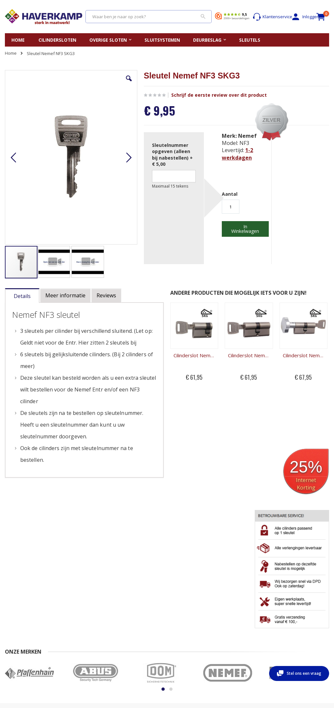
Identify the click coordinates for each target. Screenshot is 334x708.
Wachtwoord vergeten (250, 619)
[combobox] (148, 16)
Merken (179, 625)
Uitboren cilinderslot (136, 632)
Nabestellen (63, 606)
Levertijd (13, 625)
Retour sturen (65, 613)
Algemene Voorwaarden (75, 619)
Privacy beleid (65, 625)
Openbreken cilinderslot (129, 622)
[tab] (22, 282)
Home (11, 53)
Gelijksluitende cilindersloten (187, 616)
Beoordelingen (19, 632)
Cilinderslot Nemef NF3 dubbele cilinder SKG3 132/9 (188, 338)
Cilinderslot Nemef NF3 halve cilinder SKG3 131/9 (146, 338)
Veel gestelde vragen (18, 616)
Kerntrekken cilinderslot (128, 641)
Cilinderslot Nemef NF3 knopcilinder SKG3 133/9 (229, 338)
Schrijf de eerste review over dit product (184, 95)
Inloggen (300, 17)
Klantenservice (268, 17)
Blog (176, 632)
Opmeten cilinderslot (136, 613)
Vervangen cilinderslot (138, 606)
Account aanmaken (247, 613)
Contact (12, 606)
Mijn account (240, 606)
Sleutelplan (183, 606)
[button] (95, 83)
